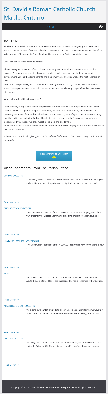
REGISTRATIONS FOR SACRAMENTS (21, 240)
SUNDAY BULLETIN (13, 175)
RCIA (6, 273)
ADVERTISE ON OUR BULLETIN (19, 305)
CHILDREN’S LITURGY (15, 338)
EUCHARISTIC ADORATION (17, 208)
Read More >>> (11, 202)
